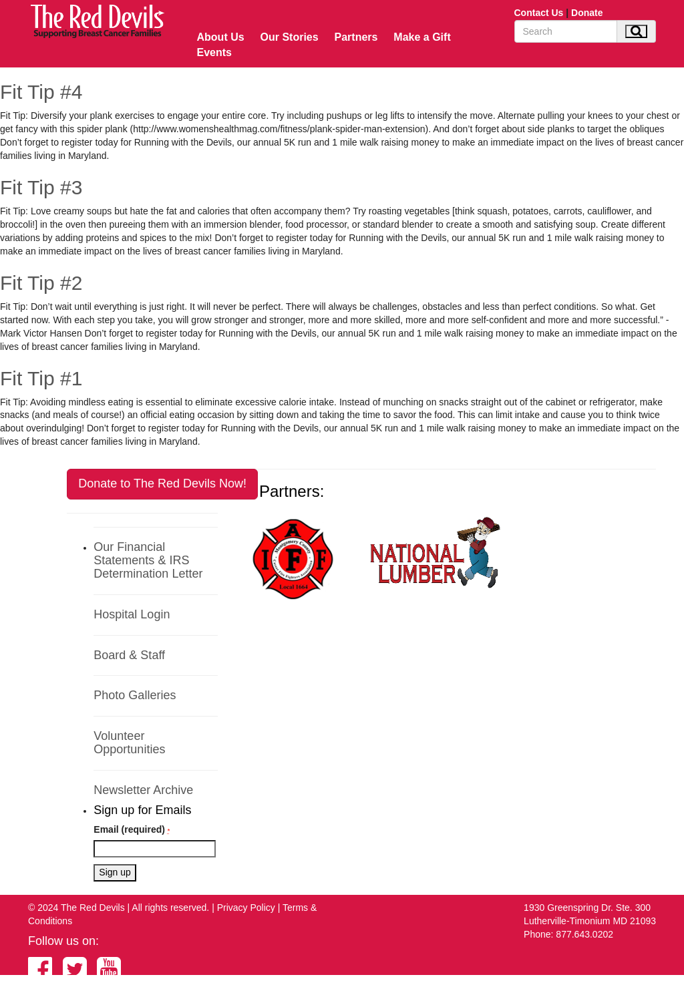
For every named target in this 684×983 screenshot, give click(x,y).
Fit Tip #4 (41, 92)
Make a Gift (421, 37)
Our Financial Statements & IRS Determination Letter (148, 560)
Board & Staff (129, 655)
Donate (587, 12)
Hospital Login (132, 614)
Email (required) (132, 829)
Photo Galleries (135, 695)
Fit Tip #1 (41, 378)
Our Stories (290, 37)
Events (214, 52)
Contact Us (539, 12)
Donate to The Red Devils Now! (162, 483)
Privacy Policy (246, 907)
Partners (356, 37)
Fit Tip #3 (41, 187)
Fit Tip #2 (41, 283)
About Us (220, 37)
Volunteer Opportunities (129, 742)
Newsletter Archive (143, 790)
